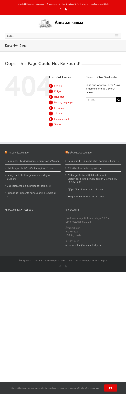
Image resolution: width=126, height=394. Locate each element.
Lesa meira (94, 388)
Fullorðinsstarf (61, 118)
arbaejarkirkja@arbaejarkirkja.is (95, 4)
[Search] (118, 99)
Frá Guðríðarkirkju (18, 152)
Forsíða (58, 85)
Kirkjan (58, 91)
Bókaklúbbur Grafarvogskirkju (84, 168)
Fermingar (59, 107)
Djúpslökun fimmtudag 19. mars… (86, 189)
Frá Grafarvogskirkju (80, 152)
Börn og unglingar (63, 102)
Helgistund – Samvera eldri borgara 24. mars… (93, 161)
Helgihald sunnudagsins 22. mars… (87, 196)
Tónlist (57, 124)
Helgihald (59, 96)
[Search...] (101, 99)
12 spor (58, 113)
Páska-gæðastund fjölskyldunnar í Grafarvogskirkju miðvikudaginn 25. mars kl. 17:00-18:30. (91, 178)
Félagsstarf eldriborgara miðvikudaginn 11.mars (29, 176)
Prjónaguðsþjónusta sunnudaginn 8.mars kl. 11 (31, 194)
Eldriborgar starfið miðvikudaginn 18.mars (30, 168)
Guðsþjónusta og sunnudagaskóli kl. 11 (29, 185)
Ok (110, 387)
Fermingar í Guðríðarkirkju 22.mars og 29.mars (33, 161)
